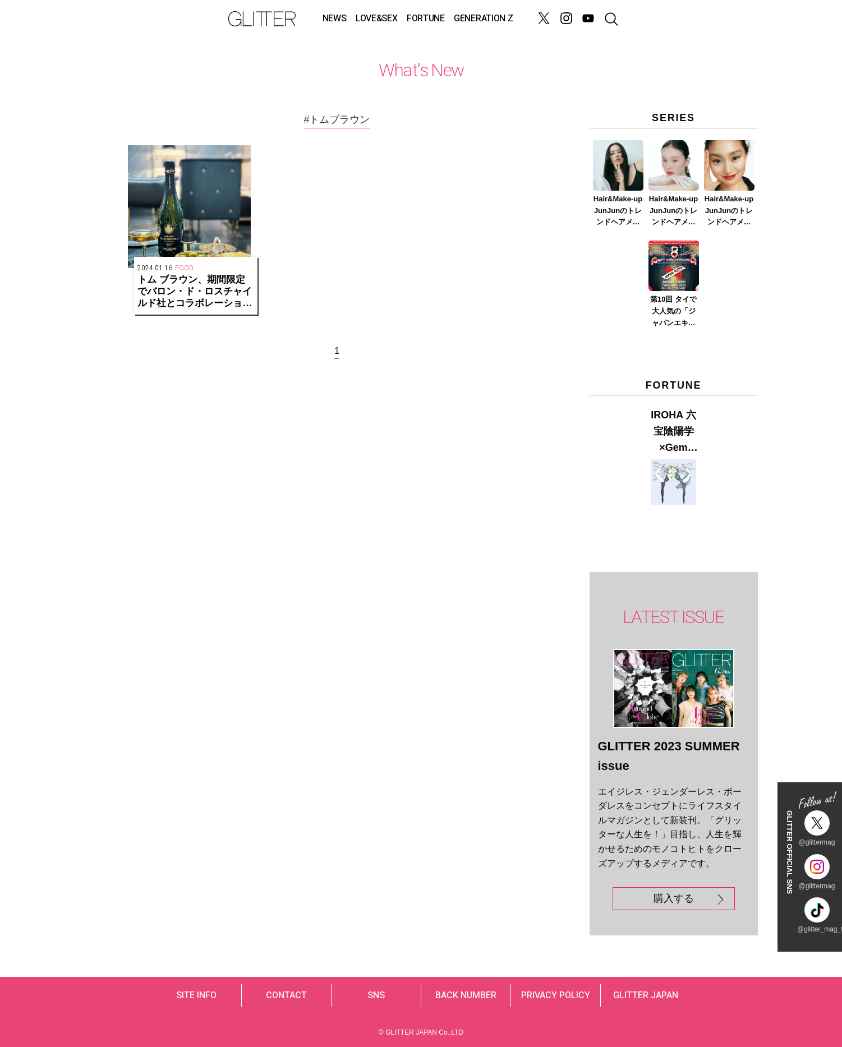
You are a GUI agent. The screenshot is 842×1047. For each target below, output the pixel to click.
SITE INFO (196, 995)
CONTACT (286, 995)
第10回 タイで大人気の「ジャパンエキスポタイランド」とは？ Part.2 (673, 312)
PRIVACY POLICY (555, 995)
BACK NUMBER (465, 995)
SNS (376, 995)
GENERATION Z (483, 18)
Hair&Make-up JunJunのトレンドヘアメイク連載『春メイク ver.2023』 (673, 211)
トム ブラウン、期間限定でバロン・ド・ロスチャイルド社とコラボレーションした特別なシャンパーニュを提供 (194, 291)
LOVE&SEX (376, 18)
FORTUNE (426, 18)
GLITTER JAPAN (645, 995)
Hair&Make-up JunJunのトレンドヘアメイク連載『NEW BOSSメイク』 (618, 211)
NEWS (335, 18)
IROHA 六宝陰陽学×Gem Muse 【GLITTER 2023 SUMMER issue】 (673, 432)
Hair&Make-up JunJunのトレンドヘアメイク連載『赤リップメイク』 (729, 211)
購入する (674, 898)
